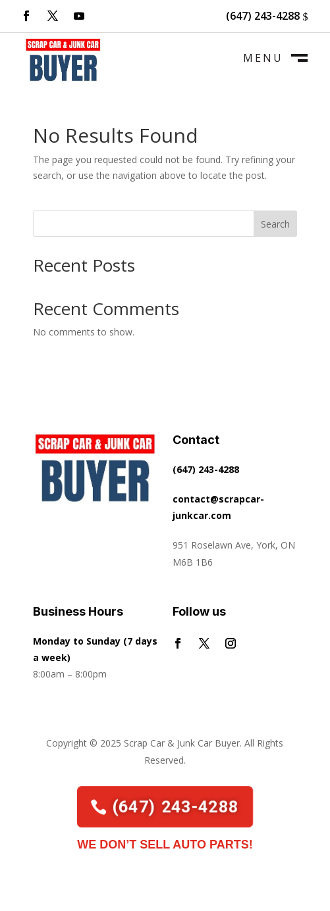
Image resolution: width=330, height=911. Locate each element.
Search (275, 224)
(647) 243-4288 (263, 16)
